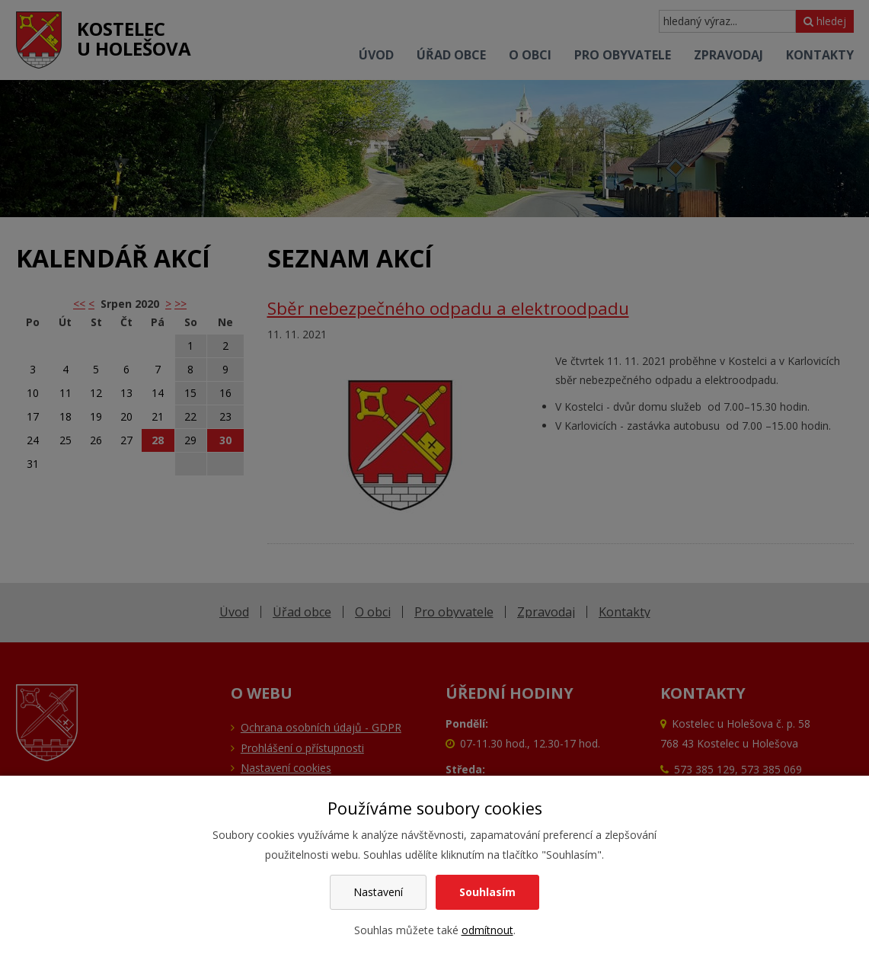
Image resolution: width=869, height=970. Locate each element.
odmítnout (487, 930)
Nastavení (378, 892)
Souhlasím (487, 892)
